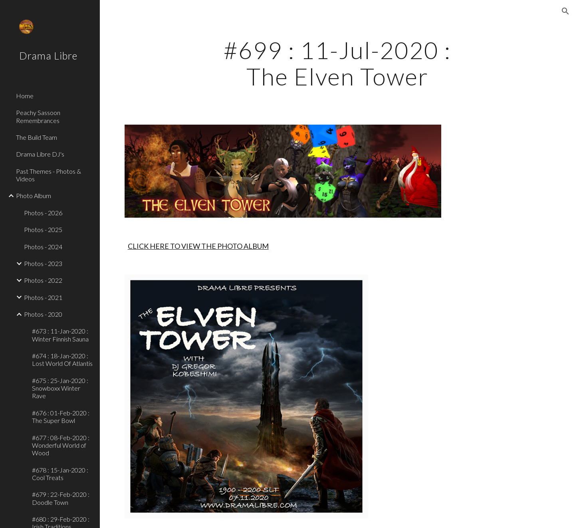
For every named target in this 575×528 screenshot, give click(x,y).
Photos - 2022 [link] (43, 280)
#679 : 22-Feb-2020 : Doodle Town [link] (60, 498)
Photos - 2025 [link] (43, 229)
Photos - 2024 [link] (43, 246)
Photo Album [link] (33, 195)
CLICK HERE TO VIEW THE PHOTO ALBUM (198, 246)
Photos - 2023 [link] (43, 263)
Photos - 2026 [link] (43, 212)
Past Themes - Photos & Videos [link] (48, 175)
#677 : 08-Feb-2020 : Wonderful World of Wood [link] (60, 445)
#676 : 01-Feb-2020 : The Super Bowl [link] (60, 416)
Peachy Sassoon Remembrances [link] (38, 116)
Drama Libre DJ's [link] (40, 154)
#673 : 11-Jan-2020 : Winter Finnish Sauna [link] (60, 334)
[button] (565, 11)
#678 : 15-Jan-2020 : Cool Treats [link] (60, 473)
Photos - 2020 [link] (43, 314)
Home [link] (25, 95)
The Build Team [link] (36, 137)
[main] (337, 63)
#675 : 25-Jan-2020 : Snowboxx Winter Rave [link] (60, 388)
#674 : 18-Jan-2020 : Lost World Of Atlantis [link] (62, 359)
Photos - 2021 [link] (43, 297)
